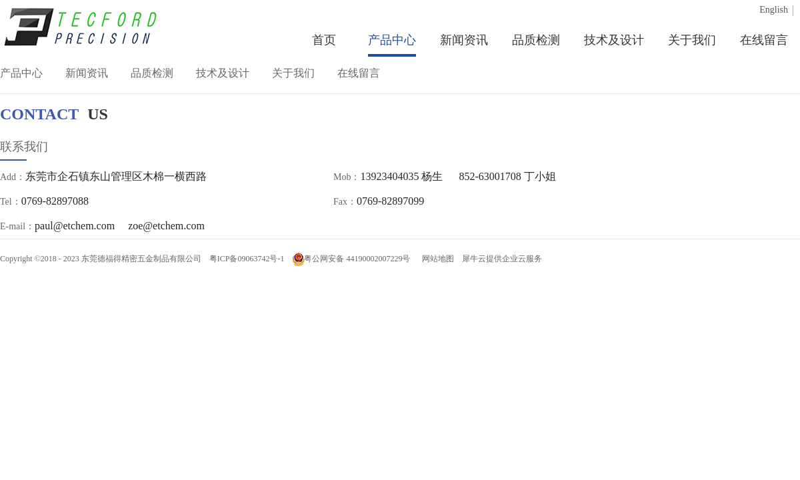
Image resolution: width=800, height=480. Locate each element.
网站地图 (436, 258)
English (773, 10)
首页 (324, 40)
